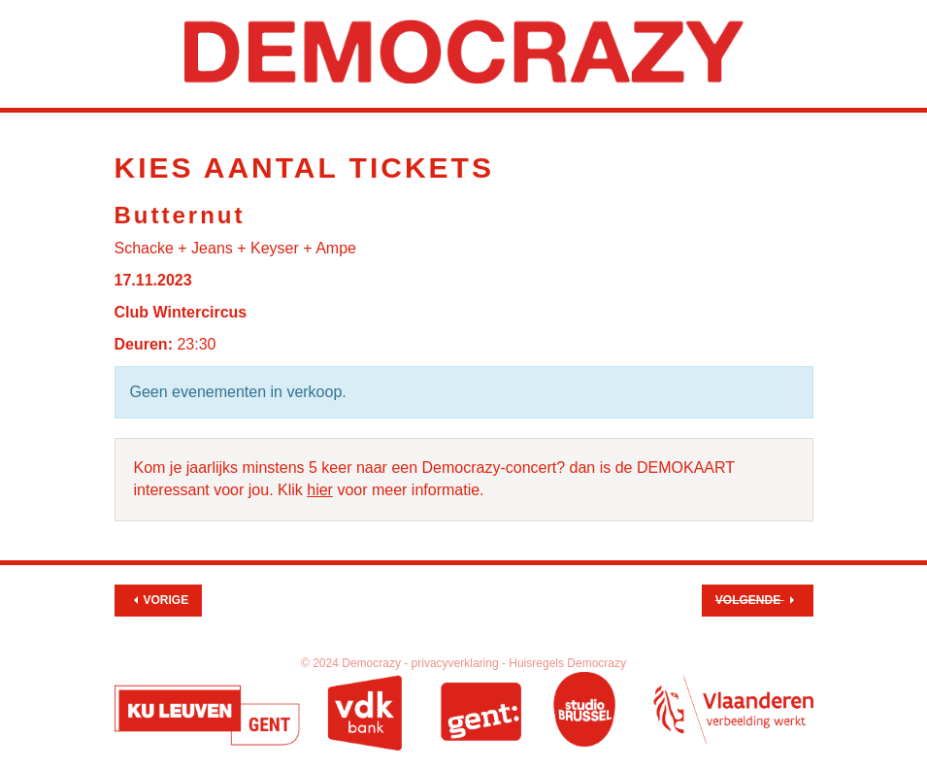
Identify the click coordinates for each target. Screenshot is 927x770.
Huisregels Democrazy (567, 663)
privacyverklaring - (461, 663)
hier (320, 490)
